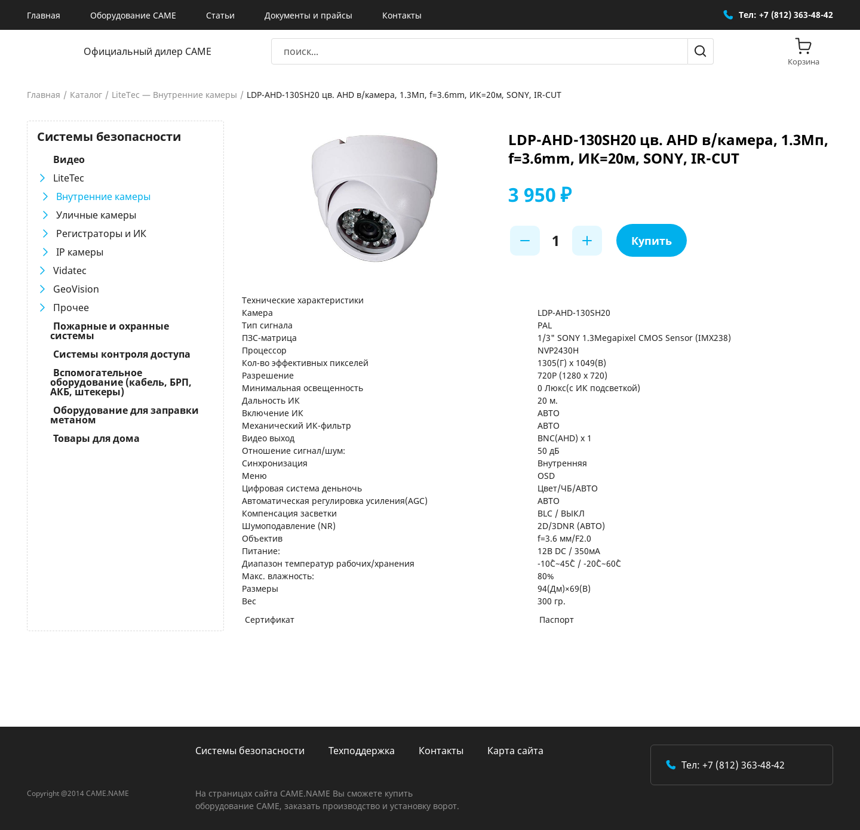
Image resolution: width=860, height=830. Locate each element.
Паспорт (556, 619)
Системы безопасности (250, 750)
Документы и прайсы (308, 15)
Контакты (402, 15)
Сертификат (269, 619)
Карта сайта (515, 750)
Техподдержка (361, 750)
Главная (43, 15)
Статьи (220, 15)
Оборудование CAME (133, 15)
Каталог (86, 95)
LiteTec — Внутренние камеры (174, 95)
